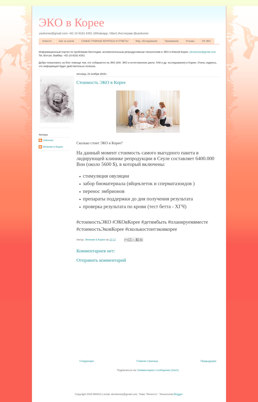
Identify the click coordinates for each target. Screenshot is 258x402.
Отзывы (190, 41)
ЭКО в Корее (71, 22)
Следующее (86, 361)
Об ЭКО (206, 41)
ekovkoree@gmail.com (203, 51)
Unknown (48, 140)
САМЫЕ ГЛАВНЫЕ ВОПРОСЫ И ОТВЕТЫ (104, 41)
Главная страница (147, 361)
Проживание (172, 41)
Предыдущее (208, 361)
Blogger (178, 394)
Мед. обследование (146, 41)
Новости (46, 41)
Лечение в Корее (53, 146)
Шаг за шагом (66, 41)
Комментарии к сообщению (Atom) (158, 370)
